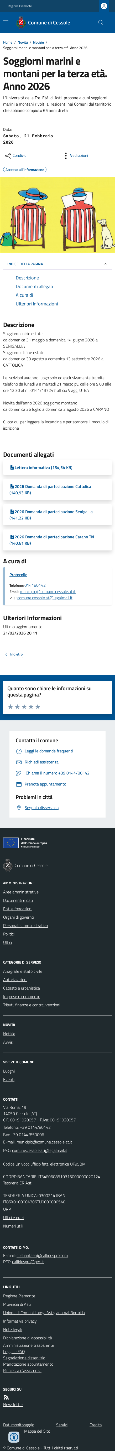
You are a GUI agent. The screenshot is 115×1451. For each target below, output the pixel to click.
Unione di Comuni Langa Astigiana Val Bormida (44, 1312)
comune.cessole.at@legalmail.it (44, 598)
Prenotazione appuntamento (28, 1364)
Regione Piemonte (20, 6)
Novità (23, 42)
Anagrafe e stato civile (22, 971)
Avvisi (8, 1042)
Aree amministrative (21, 892)
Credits (96, 1425)
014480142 (35, 585)
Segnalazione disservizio (24, 1358)
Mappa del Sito (37, 1431)
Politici (8, 934)
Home (7, 42)
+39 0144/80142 (35, 1127)
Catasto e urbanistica (21, 988)
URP (7, 1209)
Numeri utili (13, 1226)
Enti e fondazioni (17, 909)
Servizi (61, 1425)
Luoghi (9, 1071)
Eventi (8, 1079)
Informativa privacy (20, 1321)
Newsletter (13, 1404)
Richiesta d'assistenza (22, 1370)
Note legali (12, 1329)
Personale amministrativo (25, 925)
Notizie (38, 42)
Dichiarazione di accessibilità (27, 1338)
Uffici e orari (13, 1217)
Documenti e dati (18, 900)
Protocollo (18, 574)
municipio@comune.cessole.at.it (48, 591)
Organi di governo (18, 917)
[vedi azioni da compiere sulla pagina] (75, 156)
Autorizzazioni (15, 979)
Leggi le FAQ (14, 1351)
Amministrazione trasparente (28, 1345)
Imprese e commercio (21, 996)
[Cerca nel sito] (98, 22)
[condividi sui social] (15, 156)
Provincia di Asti (17, 1304)
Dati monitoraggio (18, 1425)
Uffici (7, 942)
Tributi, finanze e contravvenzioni (31, 1005)
